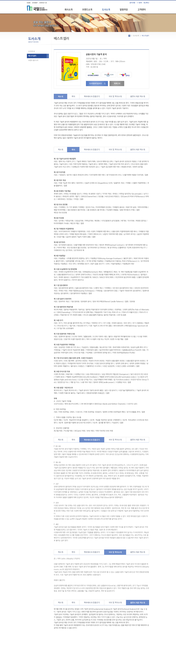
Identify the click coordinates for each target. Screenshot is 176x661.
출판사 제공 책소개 (137, 96)
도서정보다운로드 (95, 83)
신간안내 (31, 51)
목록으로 (116, 83)
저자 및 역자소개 (115, 96)
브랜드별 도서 (33, 60)
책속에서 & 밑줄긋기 (92, 96)
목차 (73, 96)
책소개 (60, 96)
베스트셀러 (32, 56)
